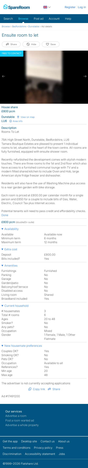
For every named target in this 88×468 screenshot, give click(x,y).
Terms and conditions (16, 447)
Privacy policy (43, 447)
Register (70, 7)
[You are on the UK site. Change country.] (47, 7)
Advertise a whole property (22, 425)
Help (68, 18)
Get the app (10, 441)
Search (8, 18)
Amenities (10, 265)
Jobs (62, 454)
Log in (82, 7)
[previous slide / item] (3, 76)
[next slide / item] (84, 76)
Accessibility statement (40, 454)
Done (4, 215)
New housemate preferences (23, 345)
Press (59, 447)
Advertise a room (15, 416)
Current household (16, 305)
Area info (16, 121)
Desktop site (29, 441)
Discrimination (12, 454)
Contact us (48, 441)
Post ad (38, 18)
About (64, 441)
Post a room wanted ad (19, 420)
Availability (11, 229)
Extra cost (10, 249)
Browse (23, 18)
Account (54, 18)
